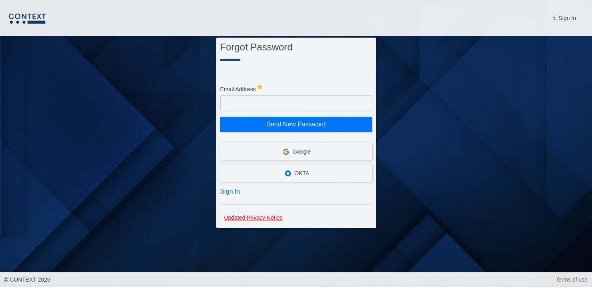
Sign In (564, 18)
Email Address (241, 88)
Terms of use (572, 279)
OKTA (296, 173)
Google (296, 152)
